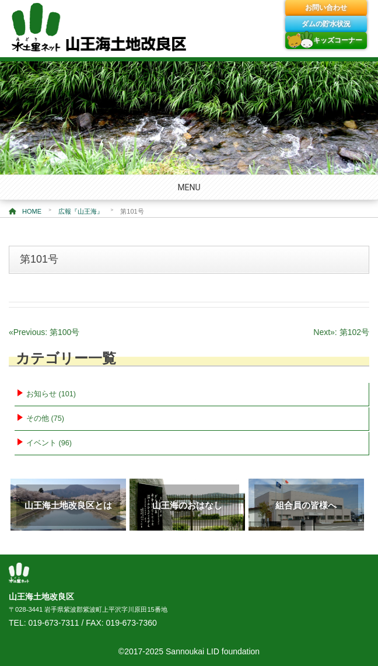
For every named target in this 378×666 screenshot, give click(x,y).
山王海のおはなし (187, 505)
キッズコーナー (337, 40)
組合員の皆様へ (306, 505)
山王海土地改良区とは (68, 505)
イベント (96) (49, 443)
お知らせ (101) (51, 394)
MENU (188, 187)
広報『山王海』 (80, 211)
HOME (25, 211)
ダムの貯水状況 (326, 24)
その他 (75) (45, 418)
